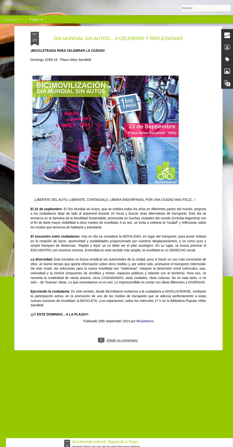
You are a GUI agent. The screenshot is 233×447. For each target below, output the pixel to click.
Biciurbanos (145, 277)
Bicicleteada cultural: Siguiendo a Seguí (105, 442)
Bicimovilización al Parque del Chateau (104, 389)
